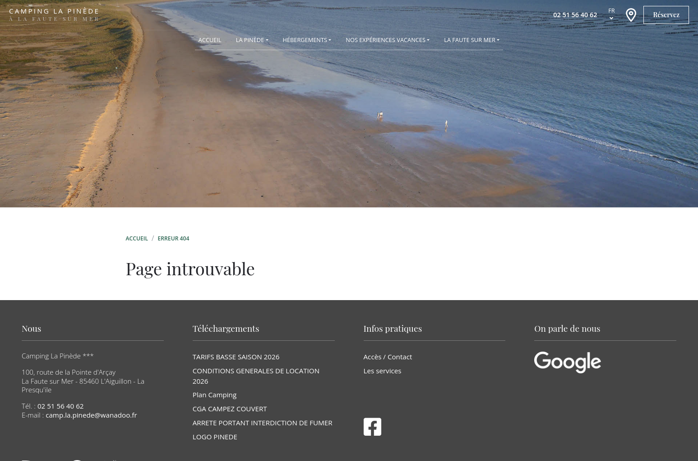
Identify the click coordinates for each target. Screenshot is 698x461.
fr (611, 10)
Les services (383, 370)
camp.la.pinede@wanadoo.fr (91, 414)
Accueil (137, 238)
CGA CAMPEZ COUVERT (230, 408)
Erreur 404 (174, 238)
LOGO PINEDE (215, 436)
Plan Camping (214, 394)
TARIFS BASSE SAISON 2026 (236, 356)
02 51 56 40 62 (60, 405)
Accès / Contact (388, 356)
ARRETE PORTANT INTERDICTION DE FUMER (263, 422)
